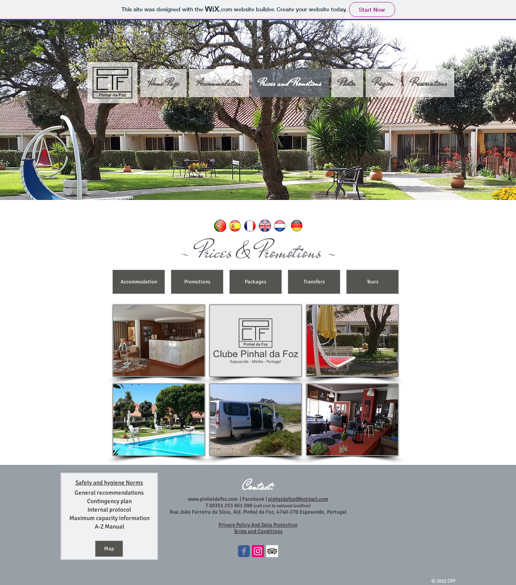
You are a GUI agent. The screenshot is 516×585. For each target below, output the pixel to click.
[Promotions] (197, 282)
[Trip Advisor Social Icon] (272, 551)
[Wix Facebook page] (244, 551)
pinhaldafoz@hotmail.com (298, 499)
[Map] (109, 549)
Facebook (252, 499)
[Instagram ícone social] (258, 551)
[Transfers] (314, 282)
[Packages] (255, 282)
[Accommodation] (138, 282)
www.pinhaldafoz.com (212, 499)
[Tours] (372, 282)
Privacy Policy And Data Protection (258, 525)
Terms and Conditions (258, 531)
